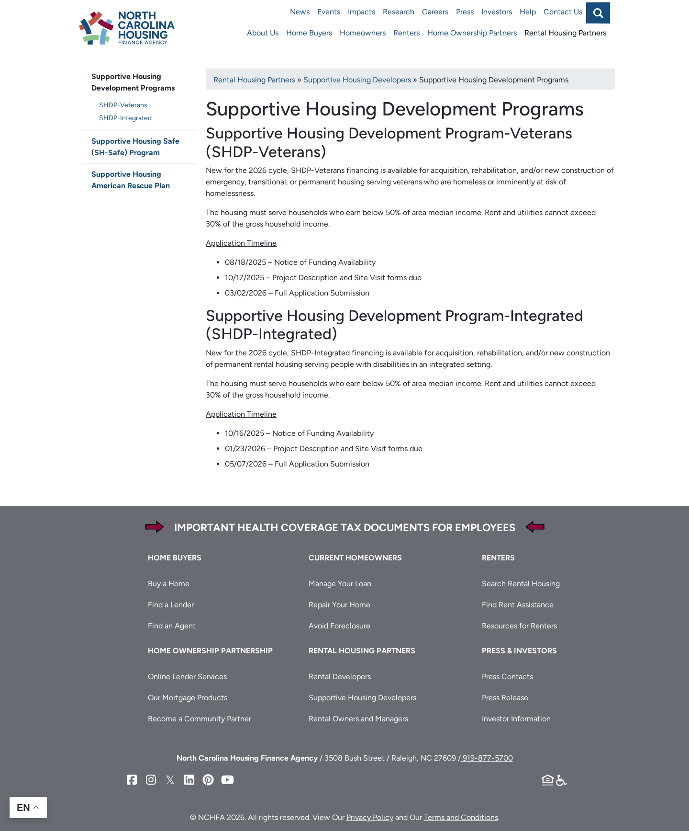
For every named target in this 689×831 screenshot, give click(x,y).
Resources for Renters (519, 625)
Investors (496, 11)
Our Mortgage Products (187, 697)
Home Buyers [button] (174, 557)
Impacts (361, 11)
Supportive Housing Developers (357, 79)
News (300, 11)
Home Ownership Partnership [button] (210, 650)
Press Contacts (507, 676)
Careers (435, 11)
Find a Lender (171, 604)
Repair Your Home (339, 604)
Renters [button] (498, 557)
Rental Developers (340, 676)
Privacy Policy (369, 817)
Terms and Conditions (461, 817)
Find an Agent (172, 625)
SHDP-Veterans (123, 105)
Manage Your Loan (340, 583)
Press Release (505, 697)
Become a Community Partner (199, 718)
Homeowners (363, 32)
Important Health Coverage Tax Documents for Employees (344, 527)
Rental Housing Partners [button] (362, 650)
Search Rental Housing (521, 583)
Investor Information (516, 718)
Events (328, 11)
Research (398, 11)
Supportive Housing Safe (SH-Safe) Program (135, 147)
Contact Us (563, 11)
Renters (406, 32)
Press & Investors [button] (519, 650)
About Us (262, 32)
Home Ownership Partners (472, 32)
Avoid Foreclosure (339, 625)
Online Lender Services (187, 676)
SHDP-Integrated (125, 118)
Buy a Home (168, 583)
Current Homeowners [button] (355, 557)
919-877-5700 (487, 758)
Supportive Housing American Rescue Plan (130, 180)
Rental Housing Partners (565, 32)
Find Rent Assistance (518, 604)
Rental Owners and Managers (358, 718)
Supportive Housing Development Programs (133, 82)
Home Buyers (309, 32)
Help (528, 11)
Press (465, 11)
